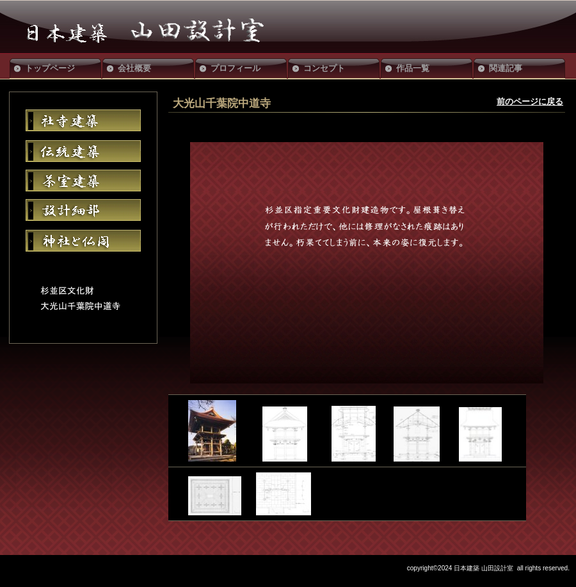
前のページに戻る (530, 101)
